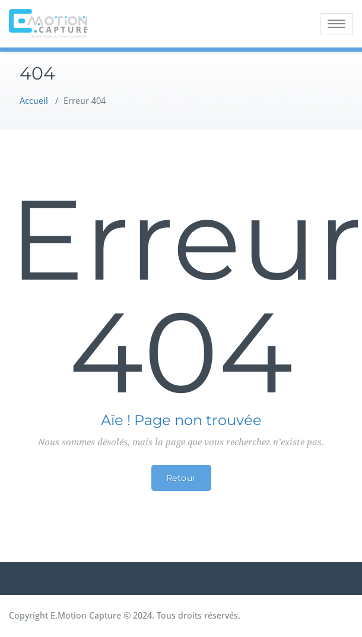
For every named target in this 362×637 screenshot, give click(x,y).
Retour (181, 478)
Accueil (34, 101)
